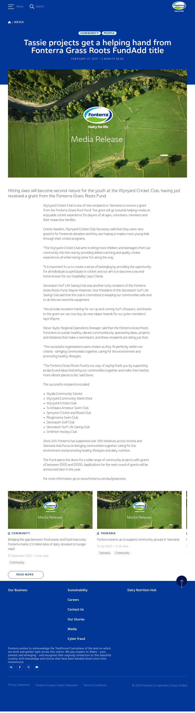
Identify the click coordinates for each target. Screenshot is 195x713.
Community (89, 33)
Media (72, 631)
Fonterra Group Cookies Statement (58, 686)
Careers (73, 602)
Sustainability (78, 592)
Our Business (17, 592)
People (109, 33)
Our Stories (76, 621)
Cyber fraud (76, 640)
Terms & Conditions (97, 686)
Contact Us (76, 611)
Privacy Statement (19, 686)
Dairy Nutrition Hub (141, 592)
